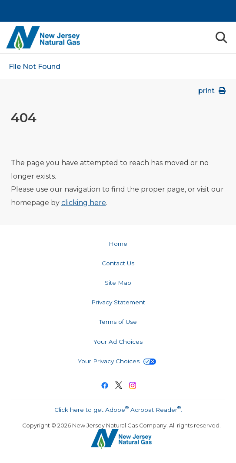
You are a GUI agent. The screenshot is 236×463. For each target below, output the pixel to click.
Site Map (118, 282)
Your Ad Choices (118, 341)
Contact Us (118, 263)
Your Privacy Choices (117, 361)
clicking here (83, 203)
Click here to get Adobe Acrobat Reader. (118, 408)
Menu (201, 37)
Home (118, 243)
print (212, 91)
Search (220, 37)
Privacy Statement (118, 302)
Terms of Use (118, 321)
